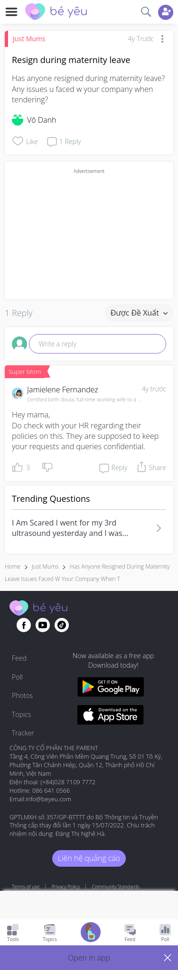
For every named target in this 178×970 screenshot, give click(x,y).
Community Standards (116, 886)
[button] (89, 957)
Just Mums (29, 38)
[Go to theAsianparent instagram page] (62, 625)
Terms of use (25, 886)
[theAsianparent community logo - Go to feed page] (56, 12)
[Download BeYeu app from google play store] (110, 688)
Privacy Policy (66, 886)
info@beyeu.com (48, 799)
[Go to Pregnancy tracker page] (91, 933)
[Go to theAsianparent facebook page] (24, 625)
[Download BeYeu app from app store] (110, 716)
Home (12, 566)
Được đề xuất (139, 313)
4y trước (153, 388)
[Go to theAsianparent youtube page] (43, 625)
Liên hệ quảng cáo (89, 858)
